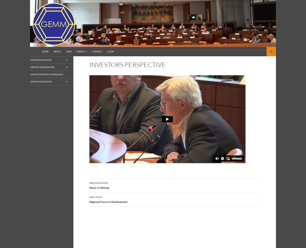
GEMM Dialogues (45, 60)
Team (69, 51)
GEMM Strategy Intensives (50, 74)
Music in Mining (174, 185)
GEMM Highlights (45, 82)
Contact (97, 51)
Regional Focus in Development (174, 199)
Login (110, 51)
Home (45, 51)
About (57, 51)
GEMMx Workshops (47, 67)
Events (80, 51)
